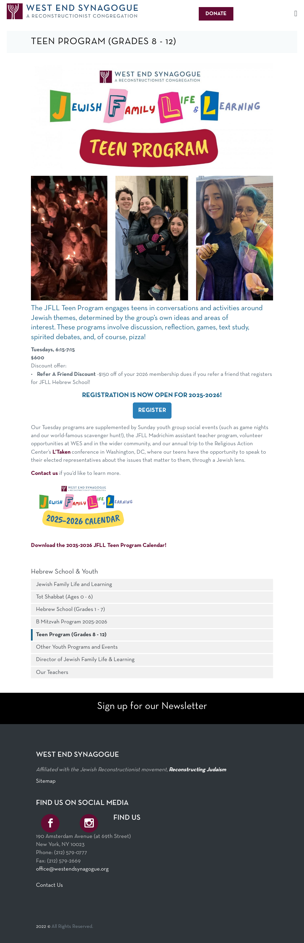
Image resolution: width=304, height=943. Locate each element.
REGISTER (152, 410)
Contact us (44, 473)
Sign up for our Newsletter (152, 706)
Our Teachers (52, 672)
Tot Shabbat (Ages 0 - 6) (64, 596)
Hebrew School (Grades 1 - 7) (70, 609)
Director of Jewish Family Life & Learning (85, 659)
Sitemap (45, 781)
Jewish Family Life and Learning (74, 584)
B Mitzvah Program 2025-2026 (71, 621)
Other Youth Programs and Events (77, 647)
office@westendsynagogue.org (72, 869)
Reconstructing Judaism (197, 769)
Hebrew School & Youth (64, 572)
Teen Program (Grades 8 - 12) (71, 634)
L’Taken (61, 452)
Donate (216, 13)
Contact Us (49, 885)
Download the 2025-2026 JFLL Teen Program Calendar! (98, 545)
